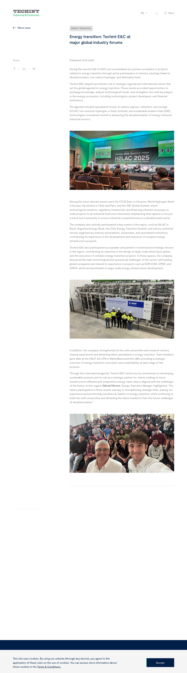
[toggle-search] (156, 13)
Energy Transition (81, 28)
